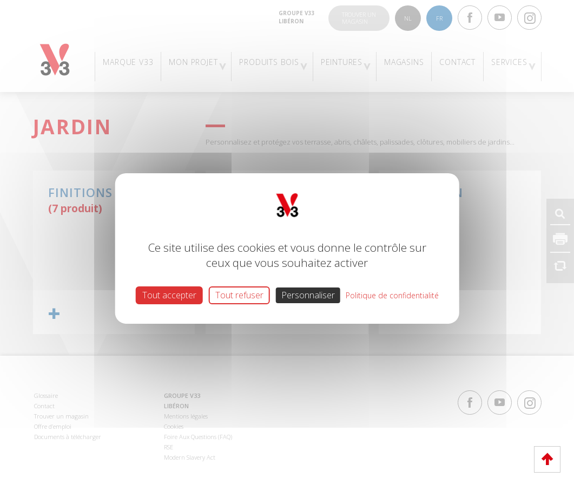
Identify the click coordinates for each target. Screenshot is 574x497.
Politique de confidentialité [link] (392, 295)
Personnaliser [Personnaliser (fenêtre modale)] (308, 295)
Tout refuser (239, 295)
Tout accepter (169, 295)
